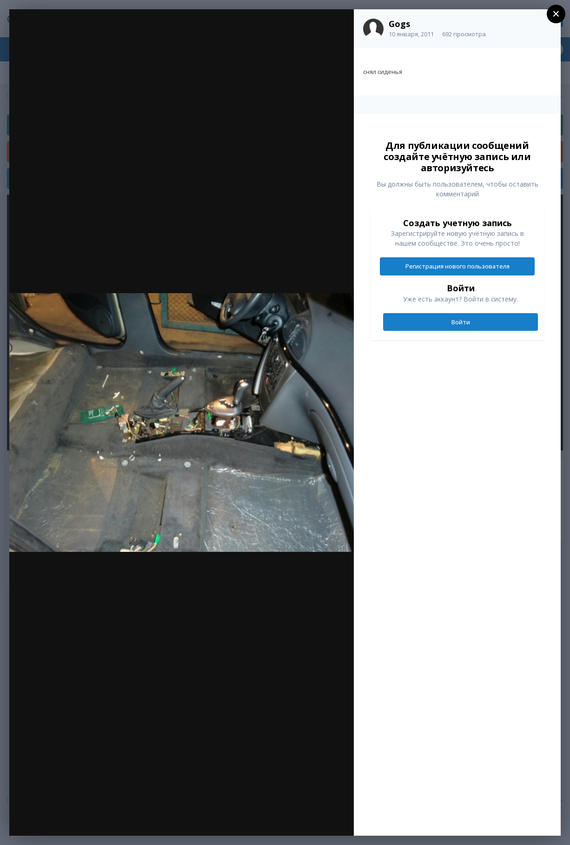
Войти (460, 322)
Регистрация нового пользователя (457, 266)
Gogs (399, 23)
